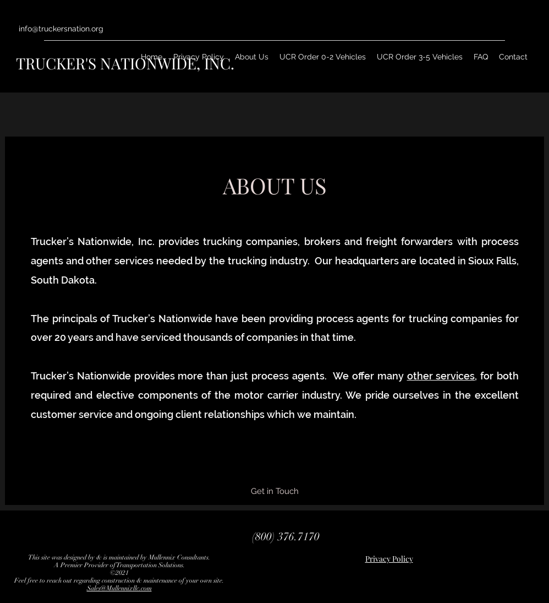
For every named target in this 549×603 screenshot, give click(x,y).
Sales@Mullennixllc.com (119, 588)
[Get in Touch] (275, 491)
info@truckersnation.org (61, 28)
